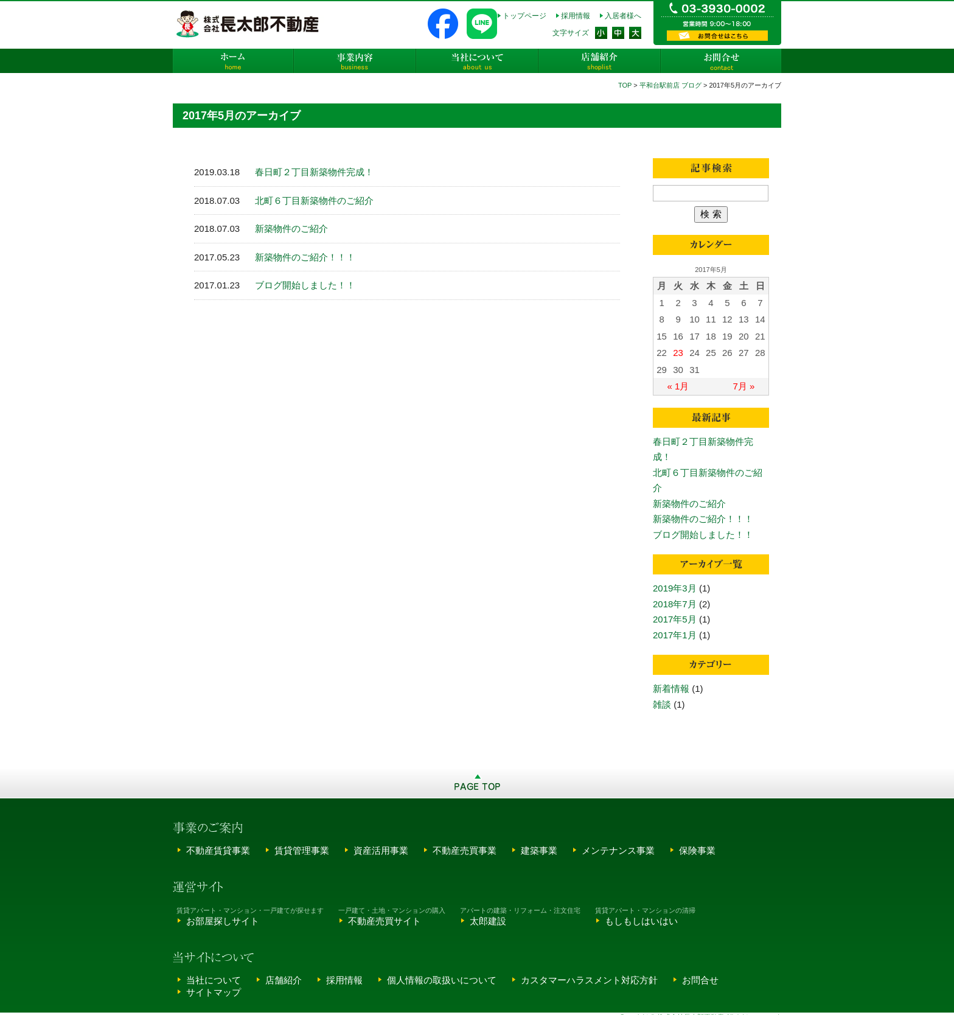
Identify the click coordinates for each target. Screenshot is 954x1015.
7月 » (744, 386)
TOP (625, 85)
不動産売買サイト (384, 921)
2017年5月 (675, 619)
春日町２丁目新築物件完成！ (314, 172)
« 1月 (678, 386)
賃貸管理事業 (301, 850)
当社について (477, 61)
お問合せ (720, 61)
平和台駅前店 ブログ (670, 85)
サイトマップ (213, 992)
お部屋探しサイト (222, 921)
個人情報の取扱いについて (441, 980)
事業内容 (355, 61)
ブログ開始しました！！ (305, 285)
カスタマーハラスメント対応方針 (589, 980)
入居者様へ (623, 16)
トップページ (524, 16)
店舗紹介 (599, 61)
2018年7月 (675, 604)
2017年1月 (675, 635)
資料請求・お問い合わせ (717, 35)
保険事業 (697, 850)
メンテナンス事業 (618, 850)
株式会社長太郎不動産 (248, 24)
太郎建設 (488, 921)
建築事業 (539, 850)
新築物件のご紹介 (291, 228)
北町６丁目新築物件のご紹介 (314, 200)
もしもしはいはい (641, 921)
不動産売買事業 (464, 850)
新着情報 (671, 688)
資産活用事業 (380, 850)
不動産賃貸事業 (218, 850)
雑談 (662, 704)
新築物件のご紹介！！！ (305, 257)
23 (678, 352)
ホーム (233, 61)
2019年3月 (675, 588)
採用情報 (575, 16)
